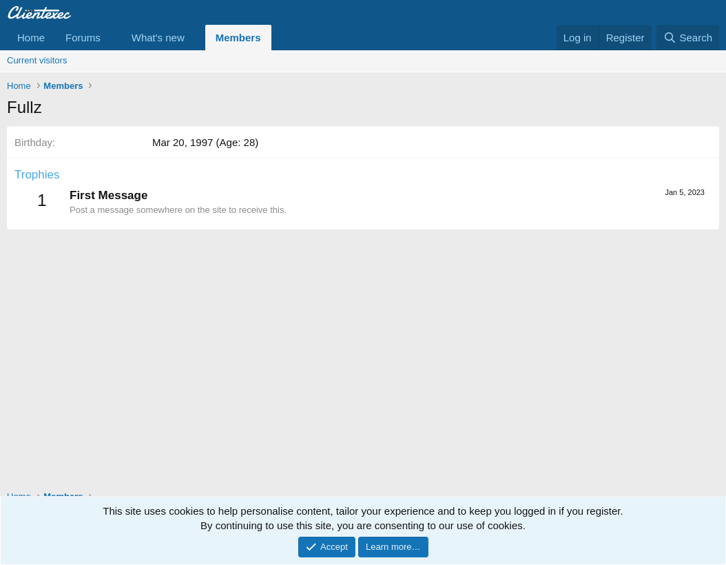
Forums (83, 37)
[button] (111, 37)
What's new (158, 37)
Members (238, 37)
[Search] (687, 37)
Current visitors (37, 60)
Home (31, 37)
